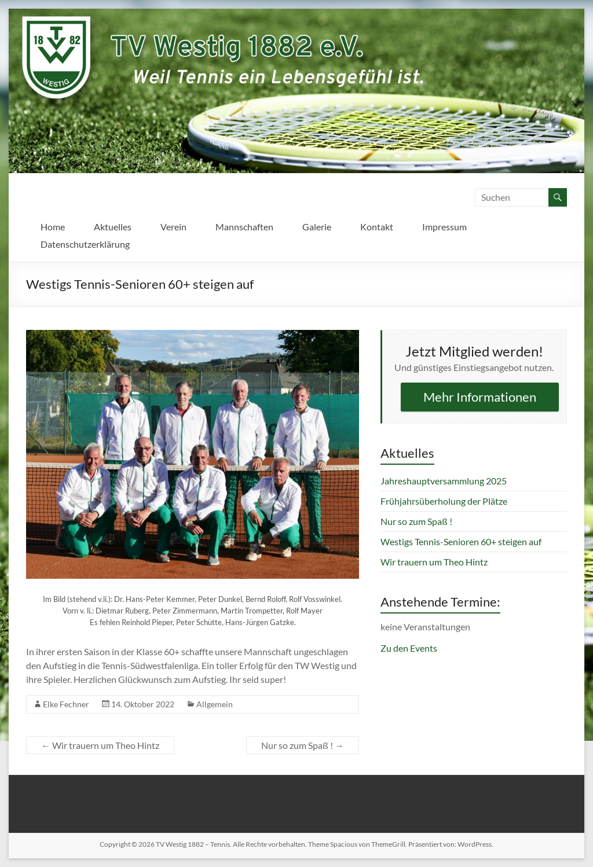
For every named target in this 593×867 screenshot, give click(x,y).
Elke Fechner (66, 704)
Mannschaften (244, 226)
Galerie (316, 226)
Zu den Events (408, 647)
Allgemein (214, 704)
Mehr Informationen (479, 397)
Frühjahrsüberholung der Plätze (443, 500)
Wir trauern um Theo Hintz (100, 745)
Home (53, 226)
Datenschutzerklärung (85, 243)
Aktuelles (112, 226)
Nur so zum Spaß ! (302, 745)
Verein (173, 226)
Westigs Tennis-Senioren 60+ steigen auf (460, 541)
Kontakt (376, 226)
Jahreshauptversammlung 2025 (443, 480)
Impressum (444, 226)
